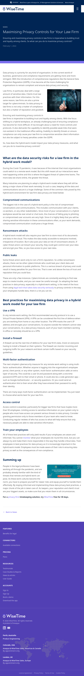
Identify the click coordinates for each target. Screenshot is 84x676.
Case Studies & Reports (12, 572)
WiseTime (48, 497)
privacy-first (13, 497)
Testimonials (8, 568)
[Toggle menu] (77, 8)
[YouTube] (8, 627)
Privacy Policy (38, 673)
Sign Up (6, 594)
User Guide (7, 579)
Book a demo (8, 597)
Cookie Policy (60, 673)
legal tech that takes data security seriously (34, 287)
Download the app (10, 600)
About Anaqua (69, 2)
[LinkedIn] (4, 627)
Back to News (10, 512)
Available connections (11, 545)
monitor (27, 437)
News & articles (9, 575)
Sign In (5, 590)
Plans (5, 557)
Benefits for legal (9, 533)
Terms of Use (49, 673)
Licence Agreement (25, 673)
